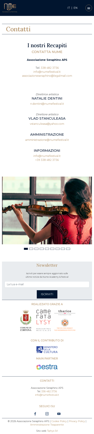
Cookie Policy (59, 421)
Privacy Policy (77, 421)
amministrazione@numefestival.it (47, 139)
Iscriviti (47, 294)
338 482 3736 (50, 67)
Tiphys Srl (52, 430)
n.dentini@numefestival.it (47, 103)
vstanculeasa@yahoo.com (47, 123)
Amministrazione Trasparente (47, 424)
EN (76, 7)
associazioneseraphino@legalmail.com (47, 75)
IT (68, 7)
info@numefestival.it (47, 71)
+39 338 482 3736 (47, 160)
